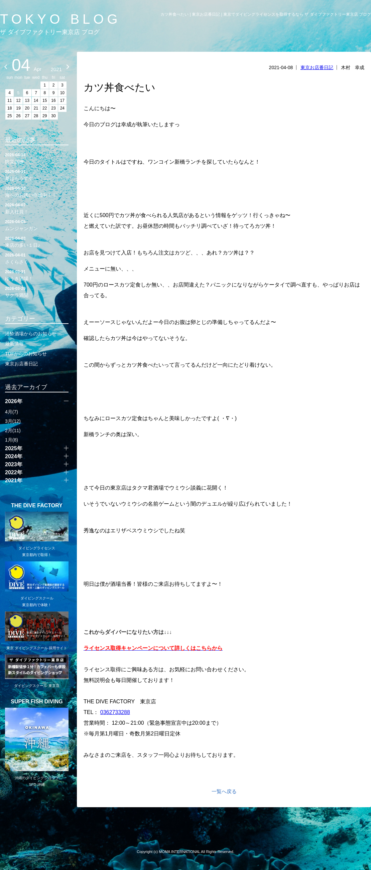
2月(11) (13, 430)
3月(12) (13, 421)
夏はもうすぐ (37, 174)
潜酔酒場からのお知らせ (30, 333)
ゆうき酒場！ (37, 275)
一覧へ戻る (224, 791)
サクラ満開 (37, 291)
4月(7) (11, 411)
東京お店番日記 (316, 67)
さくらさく (37, 258)
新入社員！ (37, 208)
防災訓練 (37, 158)
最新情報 (14, 343)
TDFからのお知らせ (26, 353)
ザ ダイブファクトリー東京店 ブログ (50, 32)
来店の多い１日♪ (37, 241)
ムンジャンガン (37, 224)
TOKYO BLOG (60, 19)
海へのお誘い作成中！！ (37, 191)
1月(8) (11, 440)
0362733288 (115, 712)
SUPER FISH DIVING (37, 701)
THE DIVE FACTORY (37, 505)
